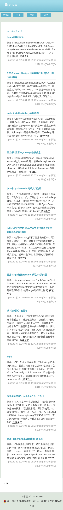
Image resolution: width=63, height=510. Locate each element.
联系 (32, 15)
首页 (18, 15)
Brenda (11, 4)
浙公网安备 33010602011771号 (21, 501)
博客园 (6, 15)
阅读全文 (24, 56)
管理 (46, 15)
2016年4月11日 (15, 31)
